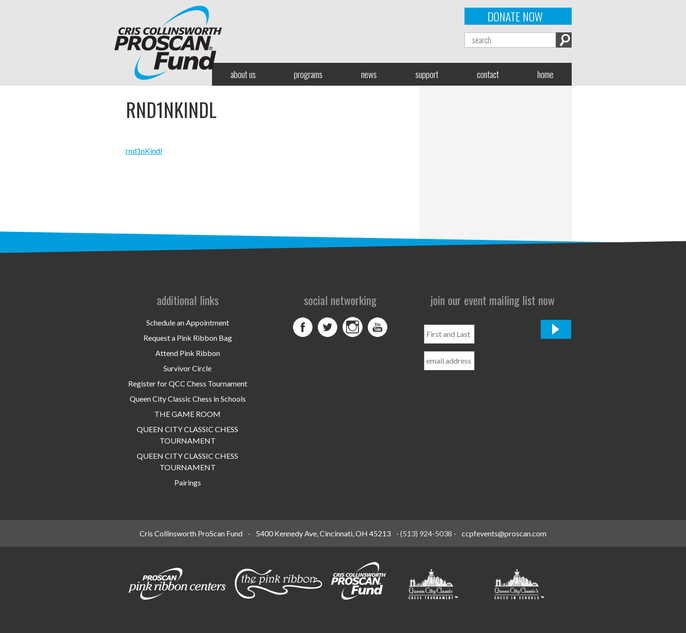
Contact (488, 74)
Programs (308, 74)
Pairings (187, 482)
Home (545, 74)
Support (426, 74)
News (369, 74)
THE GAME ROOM (187, 413)
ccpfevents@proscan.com (504, 533)
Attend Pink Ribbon (187, 352)
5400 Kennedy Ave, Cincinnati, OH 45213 (323, 533)
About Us (243, 74)
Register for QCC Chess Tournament (187, 383)
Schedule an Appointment (187, 322)
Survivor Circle (187, 368)
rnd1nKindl (144, 150)
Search (564, 40)
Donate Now (515, 16)
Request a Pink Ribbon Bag (187, 337)
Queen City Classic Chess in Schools (188, 398)
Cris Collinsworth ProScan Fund (191, 533)
